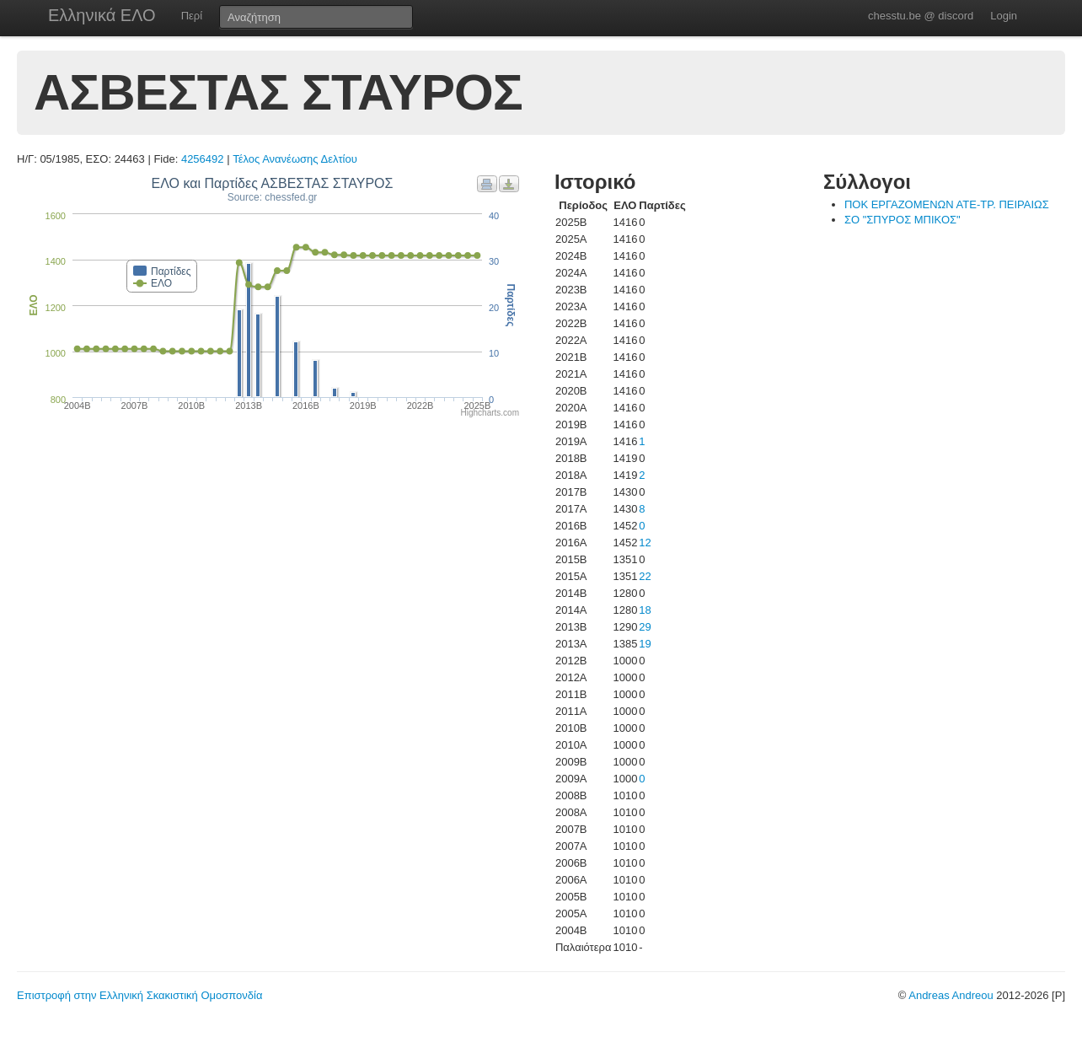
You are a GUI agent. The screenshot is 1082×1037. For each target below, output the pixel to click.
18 (645, 610)
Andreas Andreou (950, 995)
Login (1003, 15)
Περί (191, 15)
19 (645, 643)
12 (645, 542)
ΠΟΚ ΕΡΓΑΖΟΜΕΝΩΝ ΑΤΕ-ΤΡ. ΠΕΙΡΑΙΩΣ (946, 204)
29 (645, 627)
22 (645, 576)
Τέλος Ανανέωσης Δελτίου (295, 159)
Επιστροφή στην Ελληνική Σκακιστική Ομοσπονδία (139, 995)
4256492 (202, 159)
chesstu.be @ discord (920, 15)
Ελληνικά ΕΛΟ (102, 15)
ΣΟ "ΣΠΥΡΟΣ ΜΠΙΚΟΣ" (902, 219)
